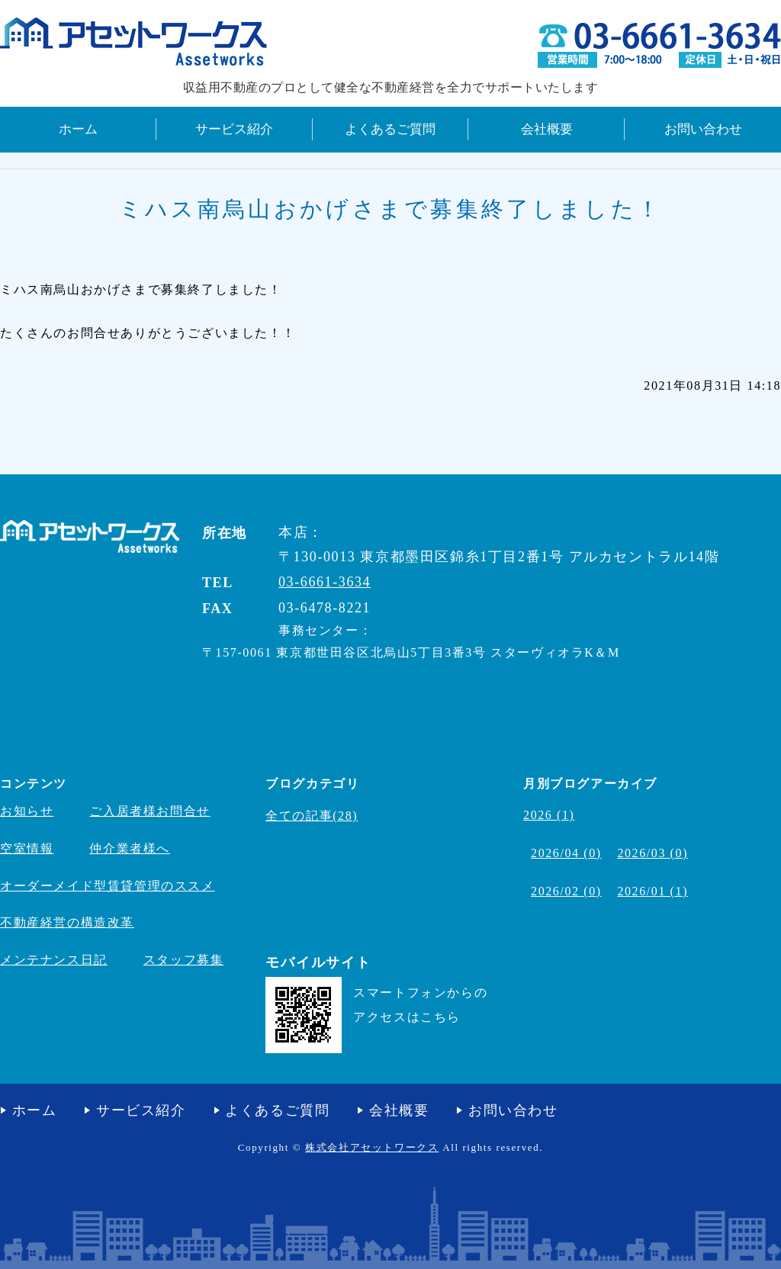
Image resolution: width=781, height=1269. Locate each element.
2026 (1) (548, 814)
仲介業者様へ (129, 848)
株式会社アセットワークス (372, 1147)
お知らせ (26, 811)
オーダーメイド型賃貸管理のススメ (107, 885)
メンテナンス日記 (54, 959)
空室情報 (26, 848)
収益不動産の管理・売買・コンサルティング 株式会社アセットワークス (133, 42)
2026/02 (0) (566, 891)
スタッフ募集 (183, 959)
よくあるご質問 (390, 129)
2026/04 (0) (566, 853)
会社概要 (547, 129)
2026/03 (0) (652, 853)
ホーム (78, 129)
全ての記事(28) (311, 815)
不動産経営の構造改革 (67, 922)
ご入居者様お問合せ (149, 811)
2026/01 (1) (652, 891)
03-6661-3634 (324, 582)
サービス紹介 (234, 129)
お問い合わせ (703, 129)
